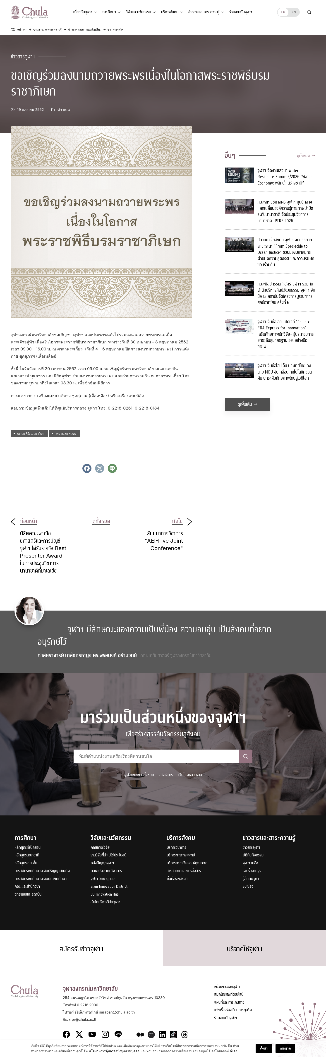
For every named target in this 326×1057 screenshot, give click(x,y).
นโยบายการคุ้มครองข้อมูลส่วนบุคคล (114, 1052)
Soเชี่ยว (248, 886)
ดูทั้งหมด (306, 155)
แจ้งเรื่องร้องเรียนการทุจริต (233, 1010)
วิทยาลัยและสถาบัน (27, 894)
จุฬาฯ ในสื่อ (250, 863)
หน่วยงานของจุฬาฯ (227, 987)
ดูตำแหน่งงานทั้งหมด (139, 775)
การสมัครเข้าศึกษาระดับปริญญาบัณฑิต (42, 871)
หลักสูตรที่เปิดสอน (27, 847)
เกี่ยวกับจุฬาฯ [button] (82, 12)
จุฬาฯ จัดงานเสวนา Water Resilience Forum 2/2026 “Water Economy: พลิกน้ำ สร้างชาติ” (284, 176)
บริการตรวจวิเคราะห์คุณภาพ (186, 863)
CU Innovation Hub (105, 894)
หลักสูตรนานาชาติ (26, 855)
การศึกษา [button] (109, 12)
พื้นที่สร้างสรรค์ (177, 879)
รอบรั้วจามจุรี (252, 871)
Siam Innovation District (109, 886)
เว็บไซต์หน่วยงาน (190, 775)
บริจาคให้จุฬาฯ (244, 949)
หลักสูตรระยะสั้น (25, 863)
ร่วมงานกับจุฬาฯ (240, 12)
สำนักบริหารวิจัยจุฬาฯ (105, 902)
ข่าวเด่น (64, 110)
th (283, 12)
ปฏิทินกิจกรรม (253, 855)
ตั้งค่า (233, 1052)
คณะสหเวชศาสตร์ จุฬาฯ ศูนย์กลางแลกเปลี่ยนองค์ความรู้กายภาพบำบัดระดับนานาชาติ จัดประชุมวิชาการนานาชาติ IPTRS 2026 (285, 211)
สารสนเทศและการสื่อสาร (184, 871)
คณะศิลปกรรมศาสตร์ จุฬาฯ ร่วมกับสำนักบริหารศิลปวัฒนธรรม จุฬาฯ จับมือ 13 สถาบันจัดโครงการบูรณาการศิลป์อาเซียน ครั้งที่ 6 (286, 293)
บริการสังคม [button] (169, 12)
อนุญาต (285, 1049)
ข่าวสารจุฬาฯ (23, 56)
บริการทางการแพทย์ (181, 855)
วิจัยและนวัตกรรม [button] (138, 12)
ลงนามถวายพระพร (65, 433)
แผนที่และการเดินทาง (229, 1002)
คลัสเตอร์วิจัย (100, 847)
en (294, 12)
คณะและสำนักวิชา (27, 886)
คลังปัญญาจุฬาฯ (102, 863)
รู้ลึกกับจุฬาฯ (252, 879)
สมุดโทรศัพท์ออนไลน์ (228, 994)
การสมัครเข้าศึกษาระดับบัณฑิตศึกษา (40, 879)
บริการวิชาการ (176, 847)
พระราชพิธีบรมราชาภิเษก (30, 433)
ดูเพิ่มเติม (247, 404)
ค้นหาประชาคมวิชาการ (106, 871)
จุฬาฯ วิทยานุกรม (103, 879)
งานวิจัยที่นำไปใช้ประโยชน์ (108, 855)
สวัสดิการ (166, 775)
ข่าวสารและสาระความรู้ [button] (203, 12)
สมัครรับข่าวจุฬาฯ (81, 949)
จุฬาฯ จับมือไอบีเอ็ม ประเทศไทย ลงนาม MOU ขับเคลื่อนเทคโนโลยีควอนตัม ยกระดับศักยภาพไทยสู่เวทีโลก (284, 371)
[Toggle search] (309, 12)
